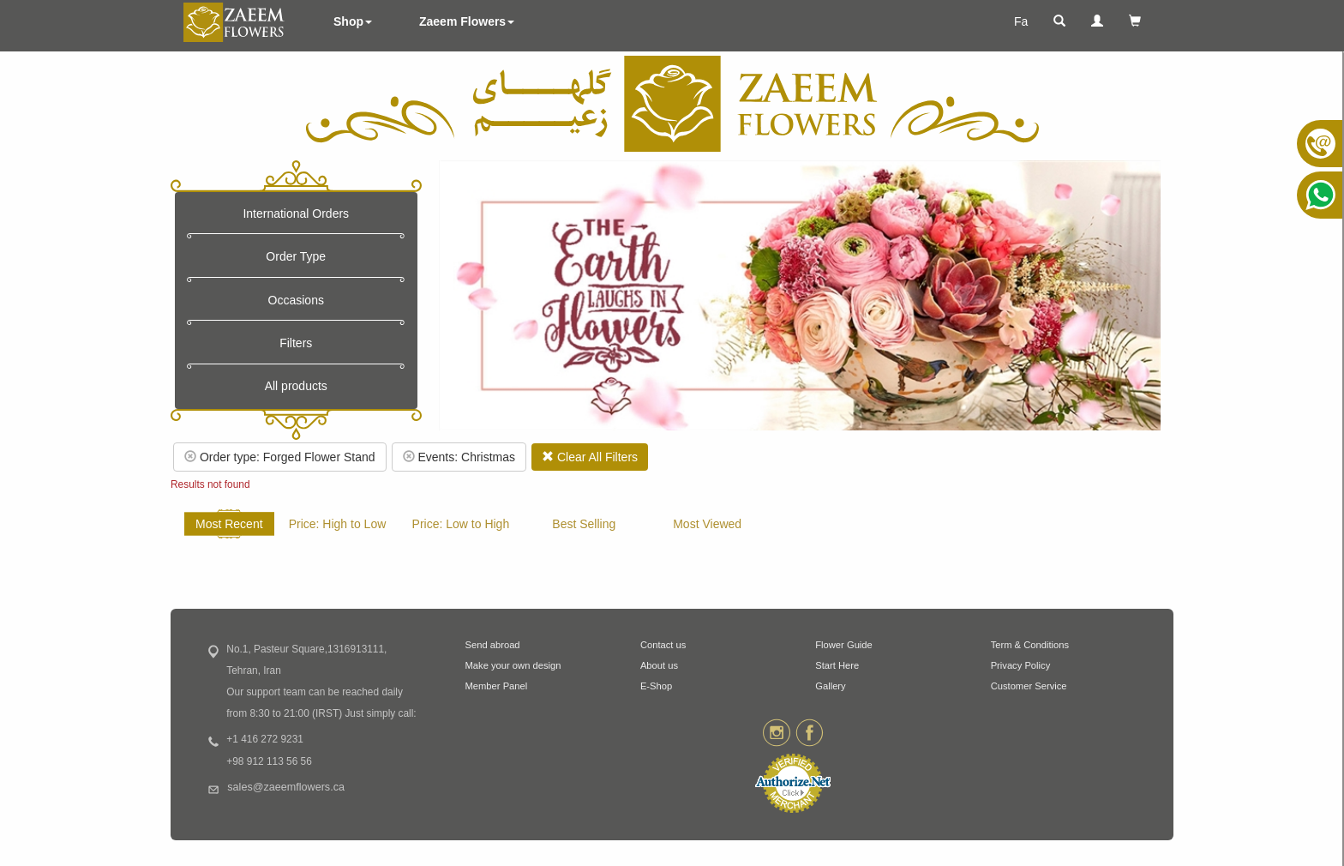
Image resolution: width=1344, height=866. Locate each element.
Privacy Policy (1021, 665)
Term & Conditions (1030, 645)
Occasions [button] (296, 300)
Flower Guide (844, 645)
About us (659, 665)
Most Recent (229, 524)
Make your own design (513, 665)
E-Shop (656, 686)
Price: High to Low (338, 524)
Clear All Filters (590, 457)
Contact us (663, 645)
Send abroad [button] (492, 645)
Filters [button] (295, 343)
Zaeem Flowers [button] (466, 21)
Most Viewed (707, 524)
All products (296, 386)
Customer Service (1029, 686)
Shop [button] (352, 21)
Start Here (837, 665)
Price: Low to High (461, 524)
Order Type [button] (296, 256)
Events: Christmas (459, 457)
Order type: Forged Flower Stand (279, 457)
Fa (1021, 21)
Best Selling (583, 524)
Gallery (830, 686)
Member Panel (496, 686)
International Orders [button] (296, 213)
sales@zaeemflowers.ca (286, 787)
